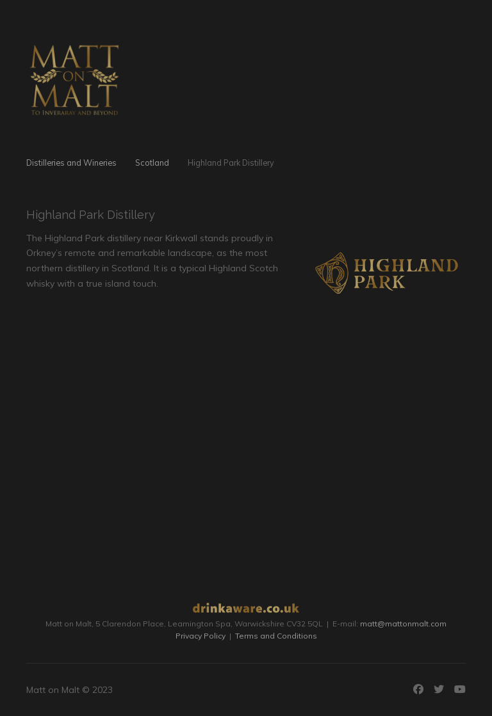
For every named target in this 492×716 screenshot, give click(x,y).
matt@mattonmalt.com (403, 623)
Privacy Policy (201, 635)
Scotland (152, 162)
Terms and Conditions (276, 635)
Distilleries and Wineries (71, 162)
